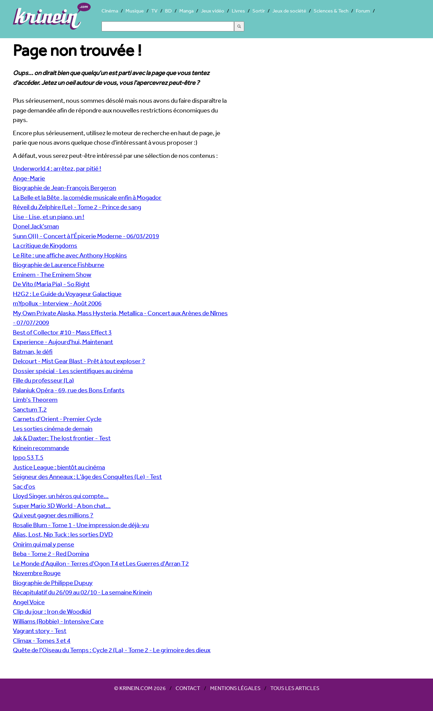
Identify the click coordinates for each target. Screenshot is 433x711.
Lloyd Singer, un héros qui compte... (61, 495)
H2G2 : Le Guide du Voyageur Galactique (67, 293)
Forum (363, 10)
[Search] (167, 26)
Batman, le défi (32, 351)
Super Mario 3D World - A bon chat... (62, 505)
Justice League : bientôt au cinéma (59, 467)
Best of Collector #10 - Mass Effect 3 (62, 332)
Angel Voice (29, 602)
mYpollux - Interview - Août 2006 (57, 303)
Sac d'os (24, 486)
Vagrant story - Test (39, 630)
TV (154, 10)
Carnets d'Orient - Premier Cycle (57, 418)
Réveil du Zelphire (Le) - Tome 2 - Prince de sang (77, 207)
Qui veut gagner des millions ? (53, 515)
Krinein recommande (41, 447)
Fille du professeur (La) (43, 380)
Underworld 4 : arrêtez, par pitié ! (57, 168)
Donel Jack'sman (36, 226)
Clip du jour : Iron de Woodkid (52, 611)
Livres (238, 10)
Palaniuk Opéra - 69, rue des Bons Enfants (68, 390)
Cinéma (109, 10)
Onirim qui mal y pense (43, 544)
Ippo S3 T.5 (28, 457)
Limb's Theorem (35, 399)
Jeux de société (289, 10)
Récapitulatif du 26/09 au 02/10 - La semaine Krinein (82, 592)
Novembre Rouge (37, 573)
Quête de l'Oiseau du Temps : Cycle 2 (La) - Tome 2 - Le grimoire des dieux (111, 650)
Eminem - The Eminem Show (52, 274)
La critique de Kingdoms (45, 245)
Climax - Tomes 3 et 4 (41, 640)
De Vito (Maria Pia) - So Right (51, 284)
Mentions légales (235, 688)
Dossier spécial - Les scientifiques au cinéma (73, 370)
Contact (188, 688)
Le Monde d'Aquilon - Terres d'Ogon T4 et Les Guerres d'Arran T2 (101, 563)
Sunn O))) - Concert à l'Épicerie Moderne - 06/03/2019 (86, 236)
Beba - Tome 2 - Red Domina (51, 553)
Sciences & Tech (331, 10)
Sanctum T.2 (30, 409)
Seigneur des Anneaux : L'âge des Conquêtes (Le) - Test (87, 476)
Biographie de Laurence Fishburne (58, 264)
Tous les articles (294, 688)
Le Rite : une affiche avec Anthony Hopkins (70, 255)
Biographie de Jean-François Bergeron (64, 187)
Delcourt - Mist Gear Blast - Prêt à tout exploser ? (79, 361)
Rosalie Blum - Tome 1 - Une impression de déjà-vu (81, 525)
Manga (186, 10)
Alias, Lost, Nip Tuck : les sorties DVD (63, 534)
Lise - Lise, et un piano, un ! (48, 216)
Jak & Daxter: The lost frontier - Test (62, 438)
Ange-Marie (29, 178)
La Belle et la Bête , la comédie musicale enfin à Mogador (87, 197)
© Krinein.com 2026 (140, 688)
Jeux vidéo (212, 10)
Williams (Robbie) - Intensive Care (58, 621)
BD (168, 10)
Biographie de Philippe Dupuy (53, 582)
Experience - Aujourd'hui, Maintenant (63, 341)
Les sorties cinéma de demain (52, 428)
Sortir (258, 10)
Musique (135, 10)
